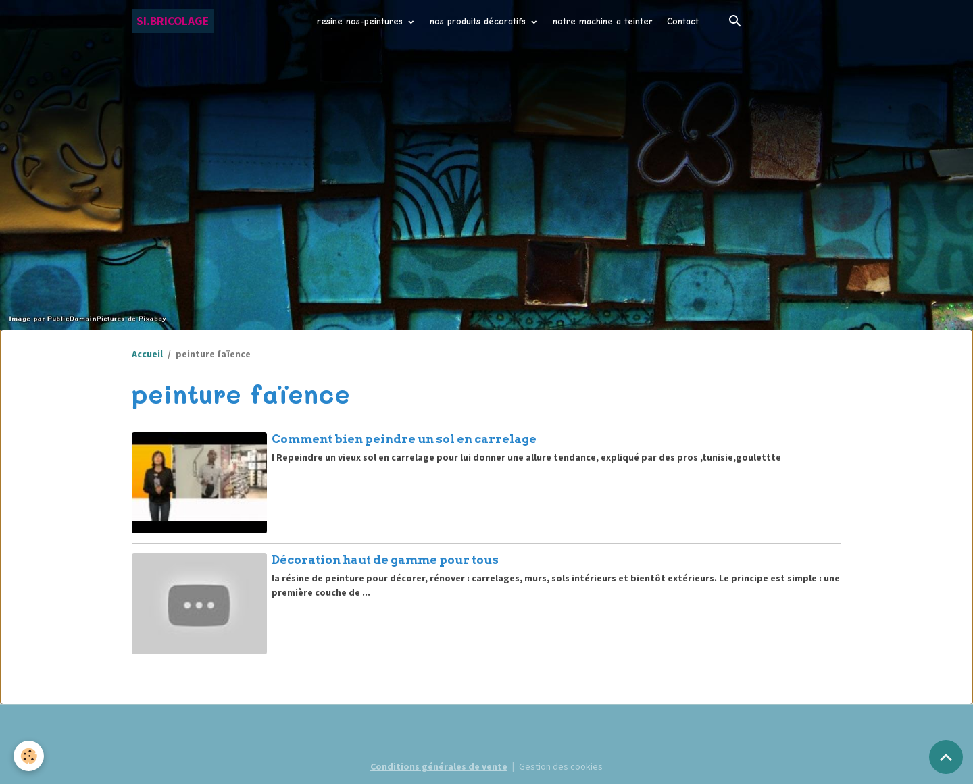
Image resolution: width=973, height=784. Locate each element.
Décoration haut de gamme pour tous (385, 560)
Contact (683, 21)
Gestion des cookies (561, 766)
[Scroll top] (946, 757)
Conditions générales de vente (438, 766)
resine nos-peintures (361, 21)
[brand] (173, 21)
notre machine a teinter (603, 21)
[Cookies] (29, 756)
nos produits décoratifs (479, 21)
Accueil (147, 354)
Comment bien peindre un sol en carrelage (404, 439)
